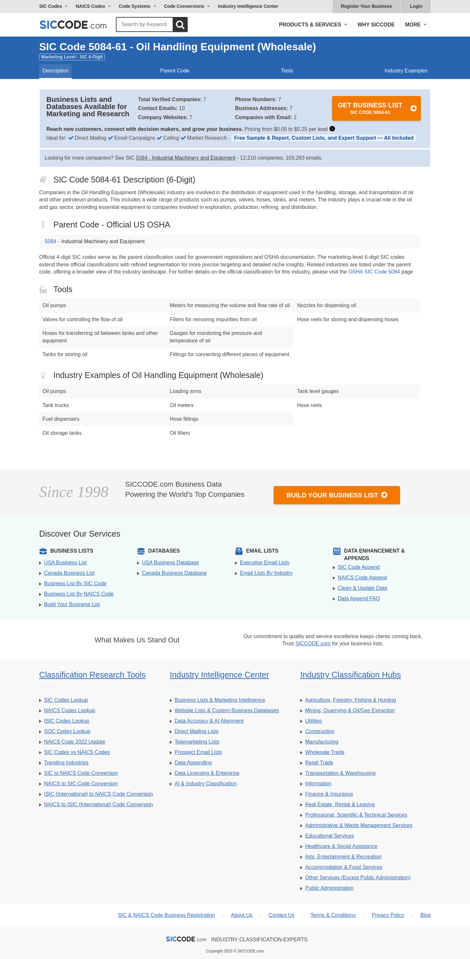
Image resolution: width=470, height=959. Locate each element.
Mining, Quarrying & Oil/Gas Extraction (350, 710)
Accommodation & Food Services (344, 867)
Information (318, 783)
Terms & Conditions (333, 915)
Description (55, 70)
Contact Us (281, 915)
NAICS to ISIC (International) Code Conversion (98, 804)
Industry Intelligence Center (248, 6)
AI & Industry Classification (206, 783)
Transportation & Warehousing (340, 773)
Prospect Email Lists (198, 752)
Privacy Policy (388, 915)
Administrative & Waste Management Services (358, 825)
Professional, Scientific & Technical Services (356, 815)
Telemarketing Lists (197, 742)
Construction (320, 731)
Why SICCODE (376, 24)
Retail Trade (319, 762)
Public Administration (329, 888)
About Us (242, 915)
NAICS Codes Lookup (69, 710)
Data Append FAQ (359, 598)
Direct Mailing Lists (196, 731)
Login (416, 6)
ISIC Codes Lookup (66, 721)
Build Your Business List (337, 495)
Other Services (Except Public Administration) (358, 877)
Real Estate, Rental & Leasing (340, 804)
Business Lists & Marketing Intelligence (220, 700)
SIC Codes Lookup (66, 700)
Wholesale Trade (324, 752)
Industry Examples (406, 70)
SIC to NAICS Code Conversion (81, 773)
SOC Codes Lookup (67, 731)
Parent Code (174, 70)
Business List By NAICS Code (79, 594)
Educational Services (329, 836)
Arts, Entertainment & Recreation (343, 856)
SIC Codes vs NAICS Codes (77, 752)
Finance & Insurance (329, 794)
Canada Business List (69, 573)
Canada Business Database (174, 573)
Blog (425, 915)
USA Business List (65, 562)
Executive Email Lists (264, 562)
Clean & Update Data (362, 588)
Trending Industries (66, 762)
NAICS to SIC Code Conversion (81, 783)
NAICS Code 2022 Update (74, 742)
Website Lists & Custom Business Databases (227, 710)
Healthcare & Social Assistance (341, 846)
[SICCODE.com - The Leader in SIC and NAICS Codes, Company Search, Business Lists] (80, 24)
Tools (287, 70)
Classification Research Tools (92, 674)
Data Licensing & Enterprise (207, 773)
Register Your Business (366, 6)
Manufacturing (321, 742)
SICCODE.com (313, 643)
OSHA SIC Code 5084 (374, 272)
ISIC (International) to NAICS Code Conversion (98, 794)
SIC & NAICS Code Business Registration (166, 915)
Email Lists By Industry (266, 573)
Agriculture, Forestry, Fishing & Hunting (350, 700)
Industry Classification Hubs (350, 674)
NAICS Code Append (362, 577)
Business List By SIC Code (75, 583)
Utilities (313, 721)
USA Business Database (170, 562)
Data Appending (193, 762)
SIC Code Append (359, 567)
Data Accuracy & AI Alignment (209, 721)
